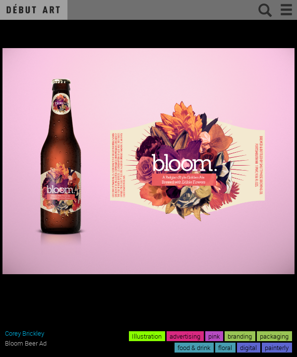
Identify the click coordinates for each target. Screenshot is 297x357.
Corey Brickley (24, 333)
